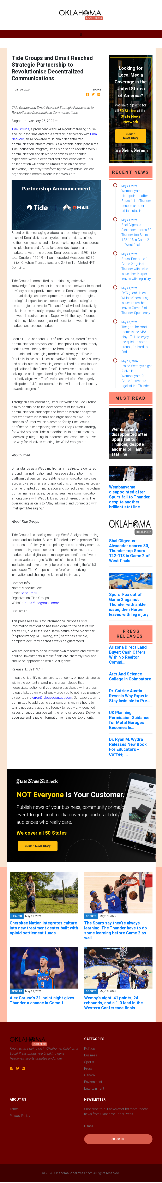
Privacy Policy (20, 1115)
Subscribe (118, 1139)
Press (88, 1068)
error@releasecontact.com (52, 697)
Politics (89, 1048)
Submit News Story (130, 136)
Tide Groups (20, 129)
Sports (89, 1062)
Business (90, 1055)
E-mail (88, 1126)
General (89, 1075)
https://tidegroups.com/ (42, 603)
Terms (14, 1109)
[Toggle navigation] (81, 34)
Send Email (29, 593)
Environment (93, 1082)
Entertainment (94, 1088)
